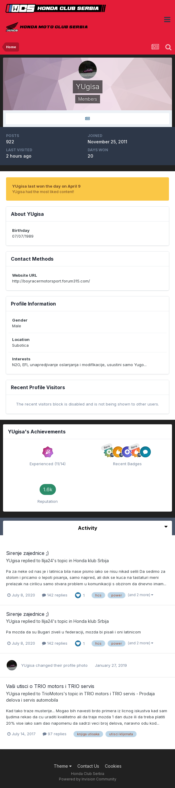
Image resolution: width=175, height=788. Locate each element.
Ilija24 (47, 560)
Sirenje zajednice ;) (27, 553)
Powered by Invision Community (87, 779)
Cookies (113, 766)
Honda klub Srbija (91, 560)
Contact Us (88, 766)
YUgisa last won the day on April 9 (46, 186)
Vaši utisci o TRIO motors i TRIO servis (50, 686)
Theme (63, 766)
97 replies (54, 733)
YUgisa (13, 560)
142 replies (54, 595)
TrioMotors (52, 693)
